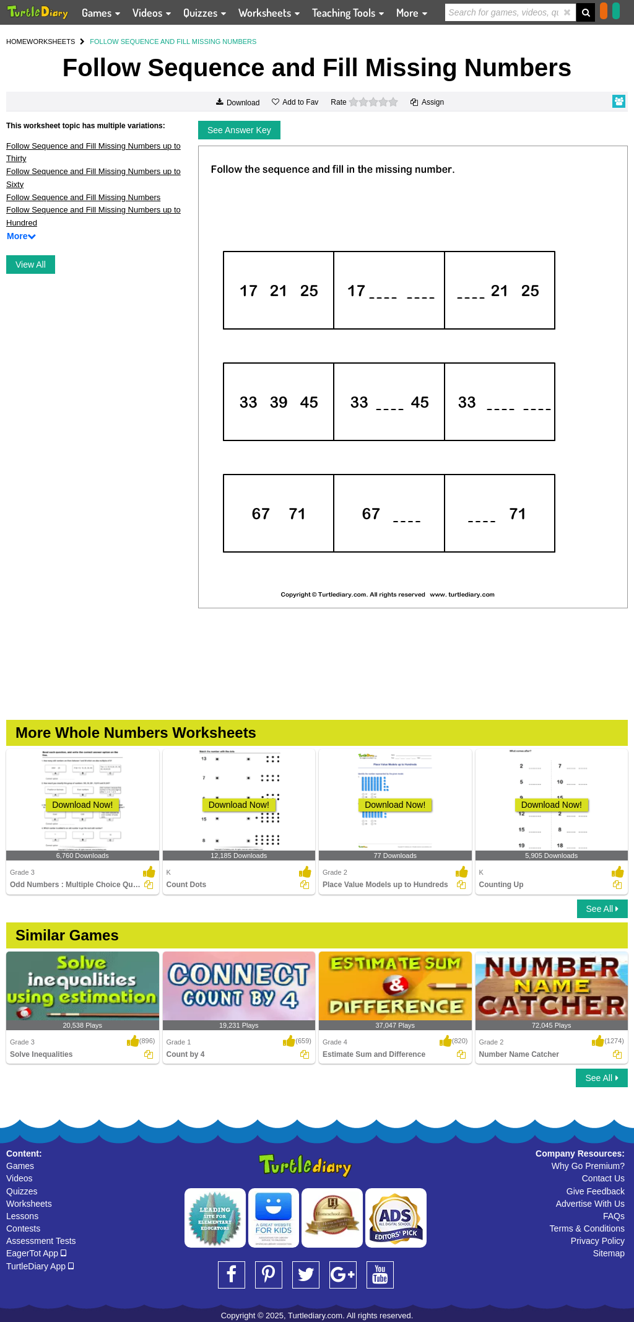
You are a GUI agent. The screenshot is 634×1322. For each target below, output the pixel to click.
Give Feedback (596, 1191)
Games (20, 1166)
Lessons (22, 1216)
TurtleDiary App (40, 1266)
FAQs (614, 1216)
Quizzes (22, 1191)
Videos (19, 1178)
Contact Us (603, 1178)
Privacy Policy (598, 1241)
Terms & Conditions (587, 1228)
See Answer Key (239, 130)
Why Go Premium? (588, 1166)
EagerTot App (36, 1253)
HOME (16, 41)
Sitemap (609, 1253)
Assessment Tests (41, 1241)
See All (602, 909)
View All (30, 264)
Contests (23, 1228)
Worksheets (29, 1204)
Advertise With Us (590, 1204)
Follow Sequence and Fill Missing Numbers (83, 197)
